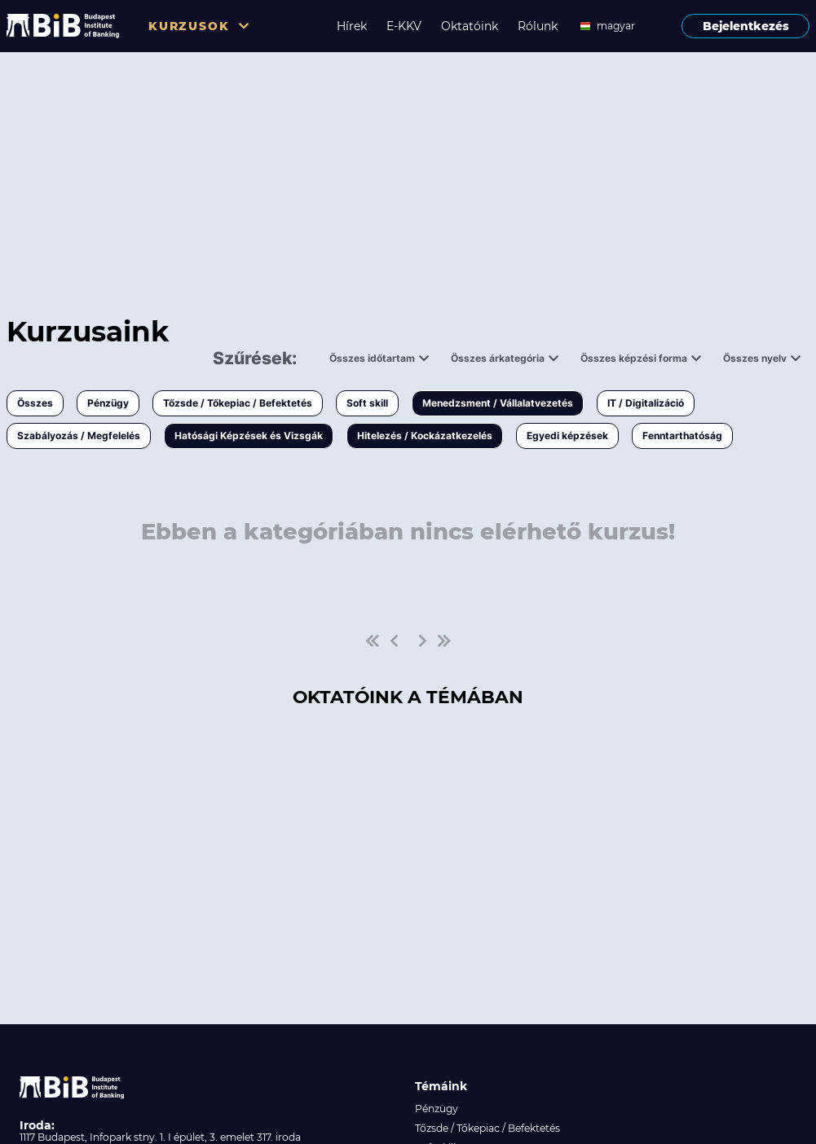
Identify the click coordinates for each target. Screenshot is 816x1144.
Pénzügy (108, 403)
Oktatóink (469, 26)
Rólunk (538, 26)
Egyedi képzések (567, 435)
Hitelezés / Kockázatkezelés (424, 435)
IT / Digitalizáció (645, 403)
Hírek (352, 26)
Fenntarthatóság (682, 435)
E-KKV (403, 26)
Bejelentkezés (746, 26)
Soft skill (367, 403)
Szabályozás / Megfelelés (78, 435)
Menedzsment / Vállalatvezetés (497, 403)
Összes (35, 403)
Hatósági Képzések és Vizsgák (248, 435)
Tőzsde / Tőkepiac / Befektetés (237, 403)
